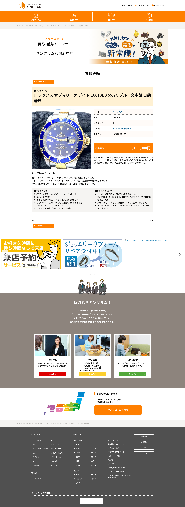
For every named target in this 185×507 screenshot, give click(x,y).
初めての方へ (127, 5)
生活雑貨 (36, 441)
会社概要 (111, 448)
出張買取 (111, 20)
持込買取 (144, 421)
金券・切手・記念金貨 (41, 433)
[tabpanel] (31, 239)
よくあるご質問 (143, 5)
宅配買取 (149, 20)
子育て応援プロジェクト (117, 436)
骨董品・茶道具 (57, 437)
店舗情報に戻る (41, 226)
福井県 (93, 463)
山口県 (93, 445)
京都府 (78, 437)
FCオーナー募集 (114, 440)
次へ (151, 220)
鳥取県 (78, 445)
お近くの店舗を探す (97, 395)
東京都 (93, 459)
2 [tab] (94, 244)
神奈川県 (79, 463)
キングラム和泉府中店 (122, 128)
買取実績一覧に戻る (42, 82)
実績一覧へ (37, 463)
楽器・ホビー (38, 446)
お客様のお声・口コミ (116, 429)
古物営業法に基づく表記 (117, 452)
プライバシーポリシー (116, 456)
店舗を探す (74, 20)
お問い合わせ (159, 5)
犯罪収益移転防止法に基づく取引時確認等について (119, 461)
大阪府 (78, 433)
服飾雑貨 (54, 446)
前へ (34, 220)
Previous (5, 239)
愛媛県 (78, 441)
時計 (52, 425)
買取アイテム (36, 20)
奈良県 (93, 437)
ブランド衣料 (56, 441)
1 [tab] (91, 244)
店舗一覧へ (78, 425)
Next (180, 239)
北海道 (78, 459)
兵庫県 (93, 433)
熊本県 (93, 450)
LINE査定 (144, 438)
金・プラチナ (56, 433)
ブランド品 (37, 425)
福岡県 (78, 450)
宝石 (34, 437)
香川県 (93, 441)
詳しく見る (52, 359)
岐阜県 (78, 467)
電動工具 (54, 450)
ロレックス (117, 111)
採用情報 (111, 444)
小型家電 (36, 450)
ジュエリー (55, 429)
